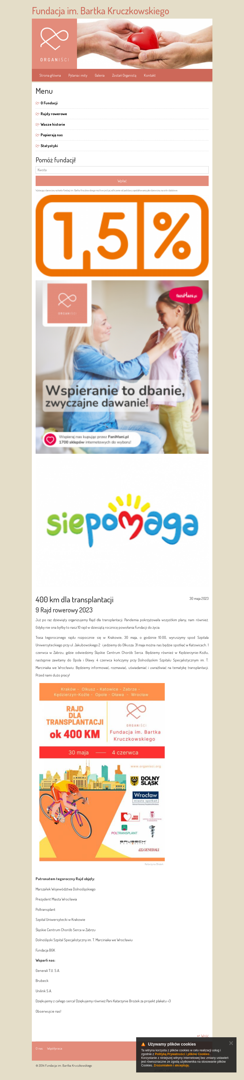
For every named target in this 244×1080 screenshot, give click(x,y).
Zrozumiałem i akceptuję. (172, 1065)
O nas (39, 1048)
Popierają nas (52, 134)
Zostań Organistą (124, 75)
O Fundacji (49, 103)
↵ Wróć (203, 1035)
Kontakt (150, 75)
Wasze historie (53, 124)
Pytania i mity (77, 75)
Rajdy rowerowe (54, 113)
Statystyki (49, 145)
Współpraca (54, 1048)
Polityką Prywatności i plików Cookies (182, 1054)
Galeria (100, 75)
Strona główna (50, 75)
